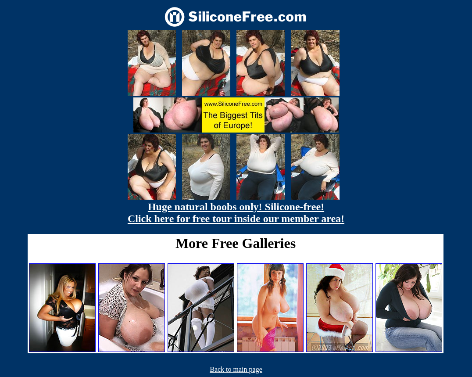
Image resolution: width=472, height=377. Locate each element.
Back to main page (236, 369)
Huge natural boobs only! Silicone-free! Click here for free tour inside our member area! (236, 212)
